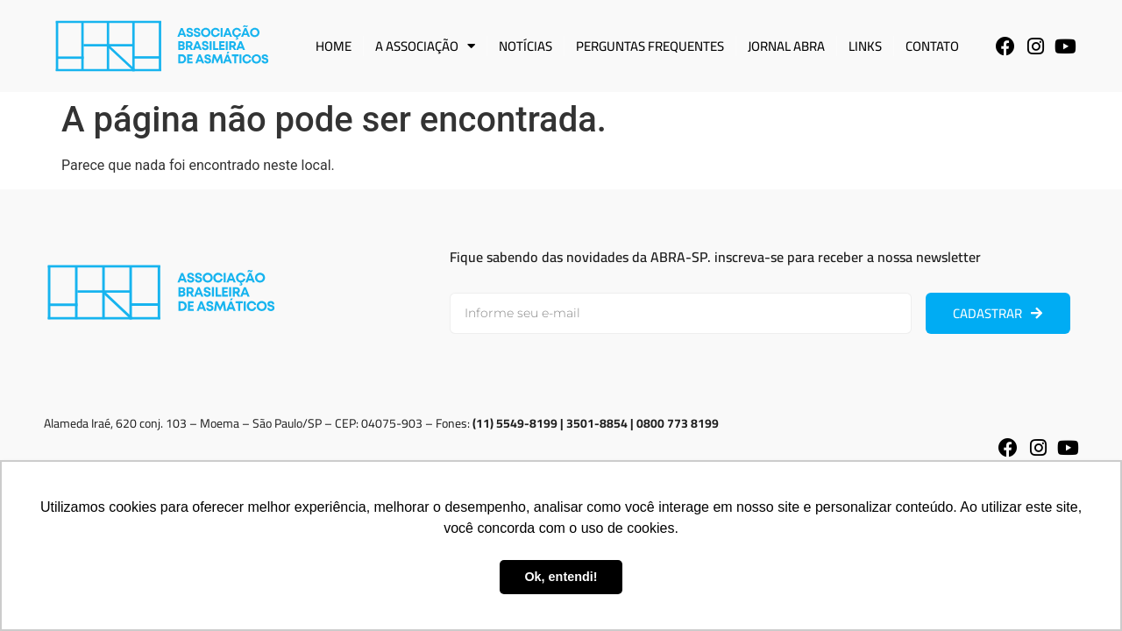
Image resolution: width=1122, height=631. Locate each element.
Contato (932, 46)
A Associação (425, 46)
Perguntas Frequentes (650, 46)
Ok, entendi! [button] (560, 577)
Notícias (525, 46)
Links (865, 46)
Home (334, 46)
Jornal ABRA (786, 46)
